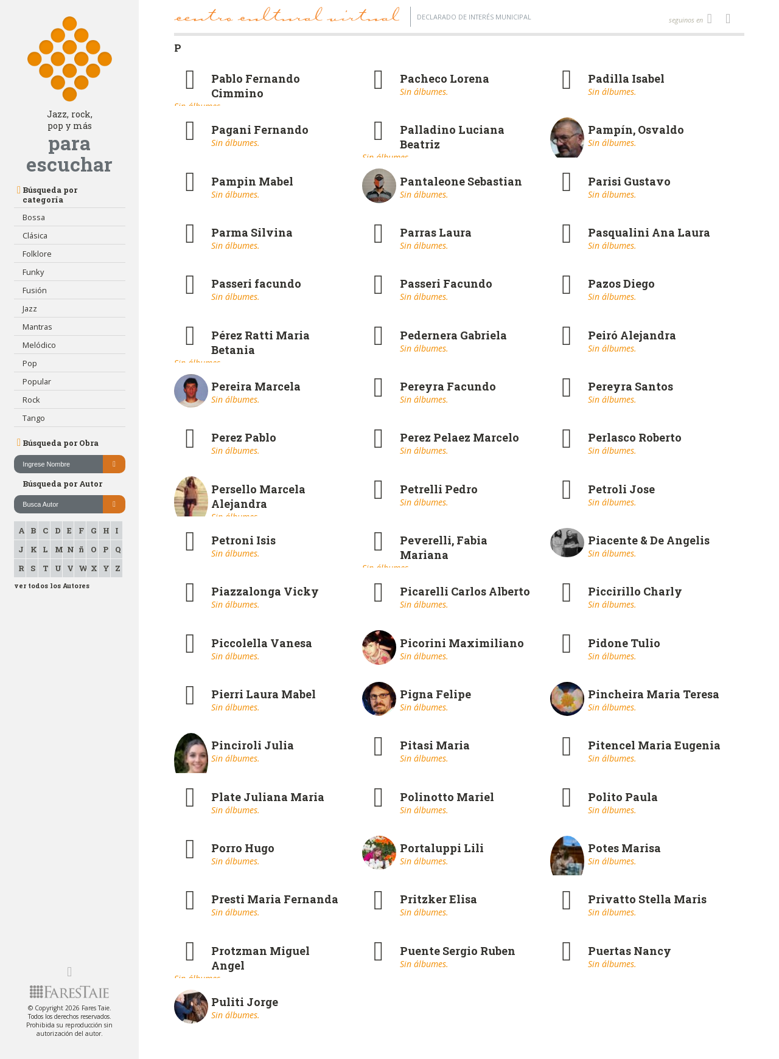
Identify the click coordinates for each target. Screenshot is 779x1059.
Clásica (35, 235)
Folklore (37, 253)
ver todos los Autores (51, 586)
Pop (30, 363)
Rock (31, 399)
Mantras (37, 326)
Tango (34, 417)
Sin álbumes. (424, 91)
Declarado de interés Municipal (474, 16)
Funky (33, 271)
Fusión (35, 290)
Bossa (34, 217)
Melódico (39, 344)
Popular (37, 381)
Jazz (30, 308)
